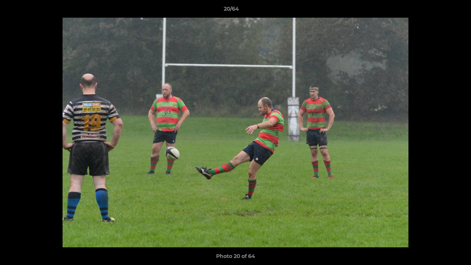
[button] (440, 10)
